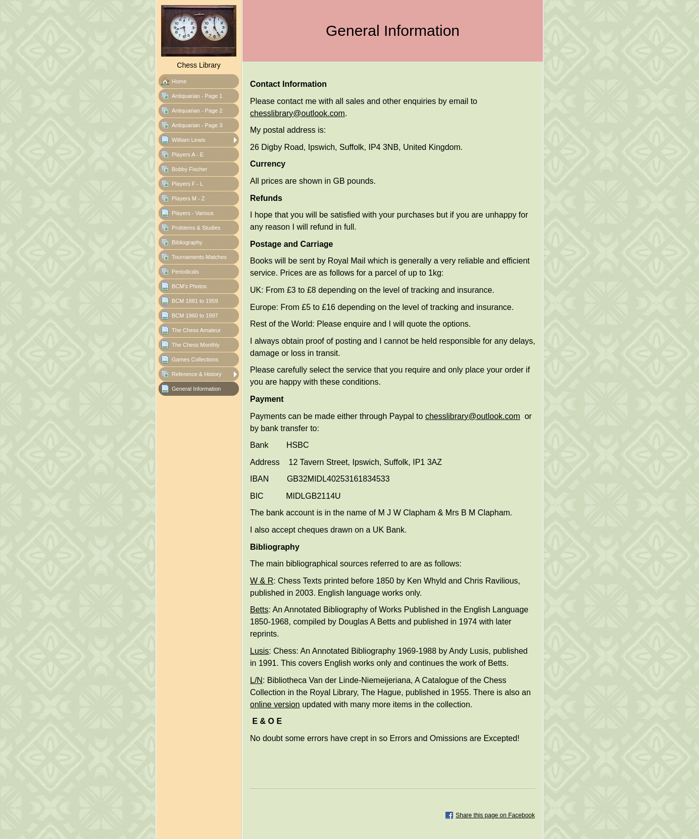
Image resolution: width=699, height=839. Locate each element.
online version (275, 704)
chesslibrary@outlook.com (297, 113)
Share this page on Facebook (495, 815)
